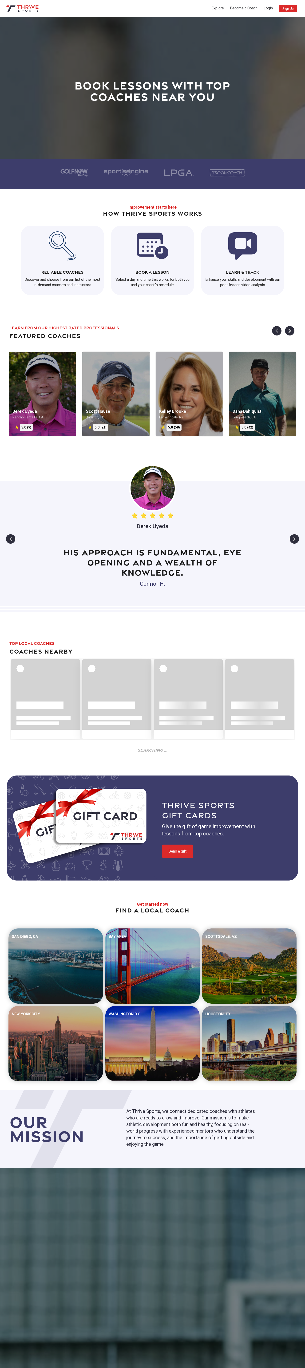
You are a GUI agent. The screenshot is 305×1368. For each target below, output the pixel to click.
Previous (10, 539)
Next (294, 539)
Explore (217, 8)
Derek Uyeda (152, 526)
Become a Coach (243, 8)
